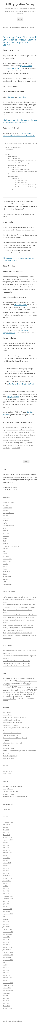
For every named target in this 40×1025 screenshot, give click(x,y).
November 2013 (8, 899)
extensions (13, 440)
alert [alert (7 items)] (17, 678)
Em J (4, 730)
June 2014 (6, 888)
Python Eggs (21, 97)
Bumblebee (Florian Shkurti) (11, 720)
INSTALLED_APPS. (20, 305)
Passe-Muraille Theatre (10, 791)
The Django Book (14, 384)
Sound (5, 566)
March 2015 (6, 876)
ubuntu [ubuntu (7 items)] (19, 698)
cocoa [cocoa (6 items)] (32, 678)
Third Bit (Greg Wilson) (10, 756)
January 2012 (7, 927)
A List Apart (6, 809)
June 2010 (6, 967)
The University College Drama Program (15, 797)
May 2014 (6, 891)
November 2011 (8, 932)
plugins (5, 445)
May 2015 (6, 870)
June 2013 (6, 901)
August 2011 (6, 937)
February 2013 (7, 909)
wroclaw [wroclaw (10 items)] (5, 700)
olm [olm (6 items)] (15, 692)
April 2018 (6, 848)
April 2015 (6, 873)
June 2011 (6, 939)
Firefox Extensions (9, 526)
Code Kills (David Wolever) (11, 725)
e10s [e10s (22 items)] (22, 682)
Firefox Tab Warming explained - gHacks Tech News (19, 597)
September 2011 (8, 934)
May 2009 (6, 1001)
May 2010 (6, 970)
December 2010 (8, 952)
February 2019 (7, 837)
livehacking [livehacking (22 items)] (16, 690)
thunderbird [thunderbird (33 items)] (9, 698)
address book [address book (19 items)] (9, 678)
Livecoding (6, 536)
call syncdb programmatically (24, 430)
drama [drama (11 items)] (17, 683)
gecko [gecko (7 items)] (21, 687)
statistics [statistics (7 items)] (22, 696)
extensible (6, 440)
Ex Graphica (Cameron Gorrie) (12, 733)
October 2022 (7, 825)
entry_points (26, 438)
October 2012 (7, 911)
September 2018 (8, 840)
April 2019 (6, 832)
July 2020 (5, 827)
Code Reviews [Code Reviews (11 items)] (21, 681)
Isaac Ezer (6, 740)
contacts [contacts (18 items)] (7, 683)
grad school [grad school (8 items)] (27, 687)
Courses (5, 515)
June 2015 (6, 868)
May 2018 (6, 845)
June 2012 (6, 922)
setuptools (6, 448)
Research (6, 556)
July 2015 (5, 865)
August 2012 (6, 916)
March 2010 (6, 975)
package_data (18, 443)
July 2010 (5, 965)
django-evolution (13, 397)
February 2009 (7, 1008)
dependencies (24, 435)
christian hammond (24, 432)
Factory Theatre (8, 789)
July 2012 (5, 919)
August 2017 (6, 858)
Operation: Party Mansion (11, 546)
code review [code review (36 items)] (9, 680)
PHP (4, 551)
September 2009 (8, 990)
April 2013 (6, 904)
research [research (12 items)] (18, 694)
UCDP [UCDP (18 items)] (24, 698)
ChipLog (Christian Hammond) (12, 723)
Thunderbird (7, 577)
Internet (5, 531)
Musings (5, 543)
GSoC (28, 427)
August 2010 (6, 962)
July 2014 (5, 886)
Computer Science (8, 513)
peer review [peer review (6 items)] (20, 692)
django (32, 435)
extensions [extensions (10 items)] (6, 687)
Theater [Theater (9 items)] (28, 696)
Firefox (5, 523)
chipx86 (14, 432)
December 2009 (8, 983)
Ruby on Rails (7, 561)
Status (5, 569)
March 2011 (6, 944)
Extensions (22, 427)
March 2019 (6, 835)
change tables (7, 432)
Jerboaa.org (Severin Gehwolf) (12, 743)
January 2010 (7, 980)
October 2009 (7, 988)
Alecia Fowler (7, 712)
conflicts (33, 432)
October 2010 (7, 957)
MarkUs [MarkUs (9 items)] (24, 690)
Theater (5, 574)
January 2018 (7, 855)
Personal (5, 548)
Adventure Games (8, 503)
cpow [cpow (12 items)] (13, 683)
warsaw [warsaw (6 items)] (32, 698)
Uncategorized (7, 584)
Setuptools (10, 97)
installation (25, 440)
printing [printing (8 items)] (11, 694)
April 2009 (6, 1003)
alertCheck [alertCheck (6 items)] (22, 678)
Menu (20, 19)
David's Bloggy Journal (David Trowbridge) (16, 728)
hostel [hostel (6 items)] (35, 687)
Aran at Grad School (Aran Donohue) (14, 717)
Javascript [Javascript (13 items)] (6, 690)
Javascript (6, 533)
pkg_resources (28, 443)
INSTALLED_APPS (8, 443)
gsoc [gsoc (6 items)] (32, 687)
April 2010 (6, 973)
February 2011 (7, 947)
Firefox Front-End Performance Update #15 (16, 666)
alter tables (11, 430)
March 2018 (6, 850)
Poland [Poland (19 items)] (6, 694)
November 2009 (8, 985)
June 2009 (6, 998)
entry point (17, 438)
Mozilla (5, 538)
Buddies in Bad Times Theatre (12, 786)
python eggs (12, 445)
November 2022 (8, 822)
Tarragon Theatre (8, 794)
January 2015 (7, 881)
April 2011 (6, 942)
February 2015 (7, 878)
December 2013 (8, 896)
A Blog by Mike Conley (20, 4)
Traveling (6, 579)
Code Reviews (7, 508)
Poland (5, 554)
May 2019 (6, 830)
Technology (6, 571)
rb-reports (20, 445)
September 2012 (8, 914)
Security (5, 564)
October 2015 (7, 863)
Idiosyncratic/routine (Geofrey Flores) (15, 738)
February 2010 (7, 978)
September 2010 (8, 960)
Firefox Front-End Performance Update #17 (16, 661)
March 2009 (6, 1006)
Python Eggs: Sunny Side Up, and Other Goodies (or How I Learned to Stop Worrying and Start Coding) (19, 41)
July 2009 (5, 996)
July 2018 (5, 842)
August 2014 (6, 883)
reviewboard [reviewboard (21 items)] (28, 694)
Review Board (28, 445)
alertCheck (6, 505)
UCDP (4, 582)
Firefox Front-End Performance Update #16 (16, 663)
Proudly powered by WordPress (12, 1021)
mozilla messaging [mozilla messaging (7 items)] (8, 692)
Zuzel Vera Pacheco (9, 758)
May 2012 (6, 924)
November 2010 (8, 955)
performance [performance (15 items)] (29, 692)
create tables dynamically (11, 435)
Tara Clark (6, 753)
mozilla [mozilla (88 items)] (32, 690)
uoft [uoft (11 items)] (28, 698)
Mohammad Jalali (8, 748)
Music (4, 541)
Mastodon (6, 745)
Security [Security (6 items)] (17, 696)
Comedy (5, 510)
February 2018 (7, 853)
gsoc (19, 440)
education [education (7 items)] (28, 683)
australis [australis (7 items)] (28, 678)
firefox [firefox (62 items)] (14, 687)
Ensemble (6, 518)
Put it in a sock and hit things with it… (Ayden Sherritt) (19, 751)
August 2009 (6, 993)
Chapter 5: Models (28, 384)
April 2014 (6, 893)
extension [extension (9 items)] (26, 685)
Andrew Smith (7, 715)
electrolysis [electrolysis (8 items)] (6, 685)
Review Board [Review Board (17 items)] (9, 696)
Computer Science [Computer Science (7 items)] (31, 681)
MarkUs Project (7, 771)
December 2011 (8, 929)
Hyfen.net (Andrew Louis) (11, 735)
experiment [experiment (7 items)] (19, 685)
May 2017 (6, 860)
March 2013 (6, 906)
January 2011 (7, 950)
